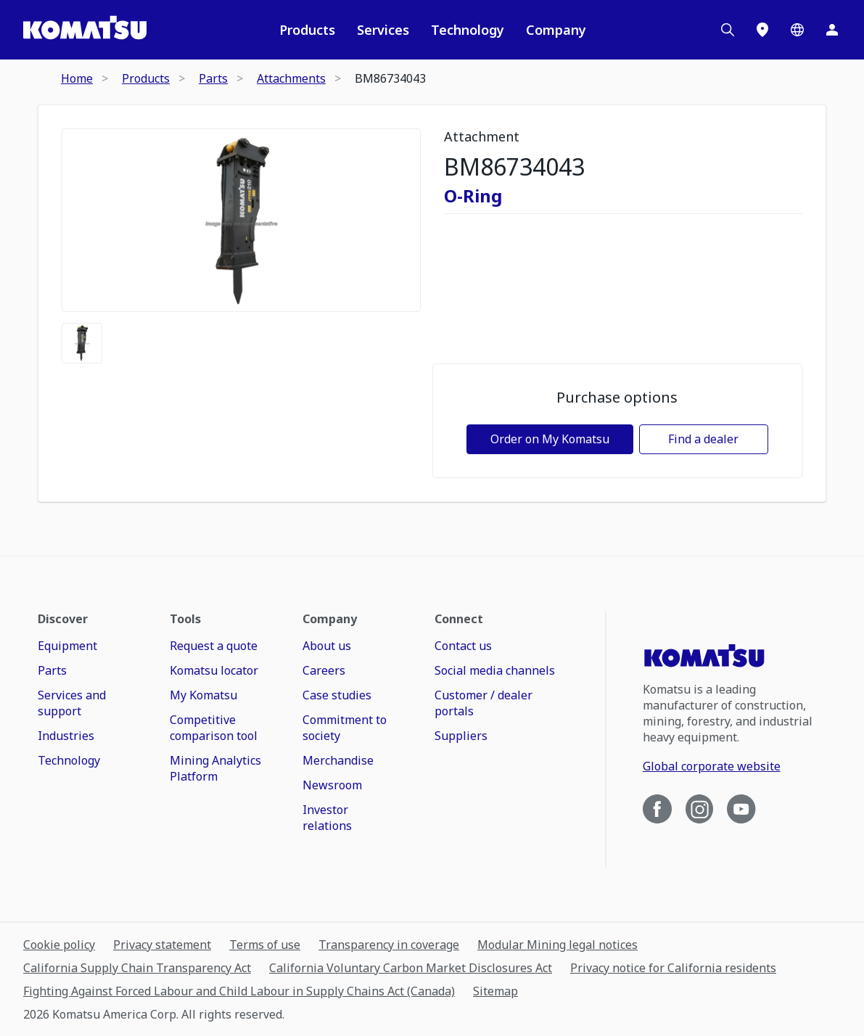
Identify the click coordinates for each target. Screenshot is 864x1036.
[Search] (727, 29)
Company (556, 29)
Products (307, 29)
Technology (467, 29)
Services (383, 29)
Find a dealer (703, 439)
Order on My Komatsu (549, 439)
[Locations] (762, 29)
